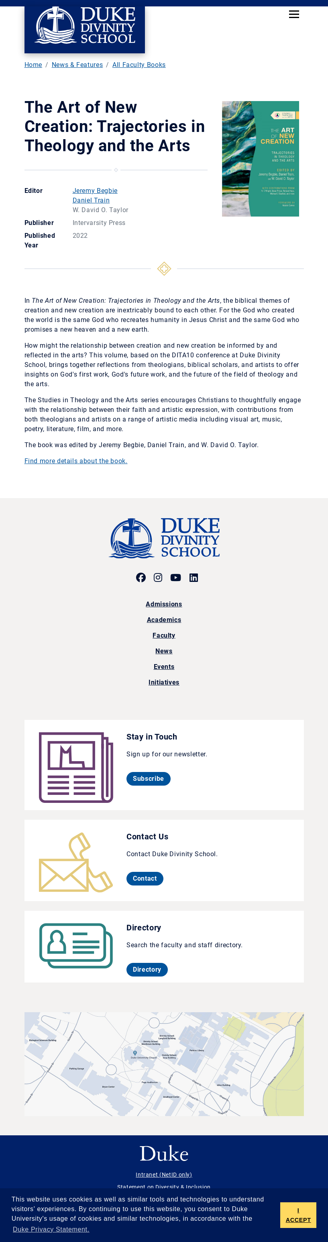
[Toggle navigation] (294, 14)
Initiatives (164, 682)
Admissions (164, 604)
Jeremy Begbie (95, 191)
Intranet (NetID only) (164, 1174)
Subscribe (152, 778)
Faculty (164, 635)
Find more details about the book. (76, 461)
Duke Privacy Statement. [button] (51, 1229)
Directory (150, 969)
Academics (164, 620)
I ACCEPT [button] (298, 1215)
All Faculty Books (139, 65)
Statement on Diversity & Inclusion (164, 1187)
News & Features (77, 65)
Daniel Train (91, 200)
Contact (148, 878)
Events (164, 667)
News (164, 651)
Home (33, 65)
